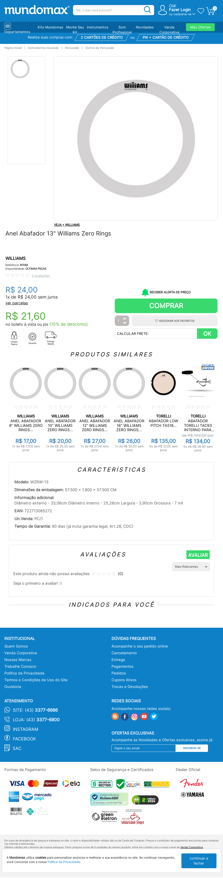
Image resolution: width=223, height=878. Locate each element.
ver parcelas (16, 303)
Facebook (24, 738)
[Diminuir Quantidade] (125, 323)
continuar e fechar (199, 860)
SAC (17, 748)
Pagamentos (122, 666)
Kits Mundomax (50, 27)
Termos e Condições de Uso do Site (36, 680)
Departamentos (17, 32)
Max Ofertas (200, 27)
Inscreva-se (192, 748)
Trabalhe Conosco (20, 666)
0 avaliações (41, 275)
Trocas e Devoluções (130, 686)
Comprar (166, 306)
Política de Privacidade (24, 673)
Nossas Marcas (17, 660)
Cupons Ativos (124, 680)
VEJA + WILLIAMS (67, 225)
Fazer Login (180, 9)
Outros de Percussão (99, 48)
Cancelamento (124, 653)
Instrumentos (97, 27)
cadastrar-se (182, 14)
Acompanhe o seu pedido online (140, 646)
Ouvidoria (12, 686)
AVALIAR (198, 555)
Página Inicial (13, 48)
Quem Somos (16, 646)
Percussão (72, 48)
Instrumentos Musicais (43, 48)
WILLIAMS (15, 258)
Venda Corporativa (20, 653)
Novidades (145, 27)
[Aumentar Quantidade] (125, 319)
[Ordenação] (191, 566)
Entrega (118, 660)
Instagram (25, 729)
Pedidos (119, 673)
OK (207, 333)
